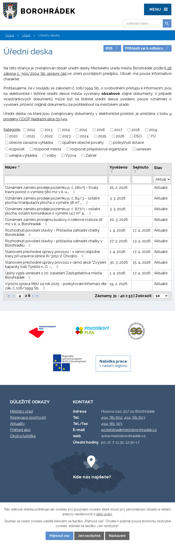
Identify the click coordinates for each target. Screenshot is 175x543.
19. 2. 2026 (118, 284)
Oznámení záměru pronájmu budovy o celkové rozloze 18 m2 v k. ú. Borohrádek (54, 221)
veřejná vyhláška (23, 155)
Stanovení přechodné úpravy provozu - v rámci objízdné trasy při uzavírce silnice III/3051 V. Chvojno (52, 254)
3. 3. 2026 (118, 198)
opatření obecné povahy (83, 143)
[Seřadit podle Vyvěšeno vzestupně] (112, 170)
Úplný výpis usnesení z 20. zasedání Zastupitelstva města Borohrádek (53, 275)
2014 (66, 130)
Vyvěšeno (119, 167)
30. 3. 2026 (119, 262)
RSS (112, 48)
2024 (84, 136)
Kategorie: (12, 129)
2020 (13, 136)
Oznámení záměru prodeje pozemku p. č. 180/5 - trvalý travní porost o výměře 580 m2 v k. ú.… (51, 189)
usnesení (143, 149)
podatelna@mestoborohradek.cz (129, 430)
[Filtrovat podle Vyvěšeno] (120, 180)
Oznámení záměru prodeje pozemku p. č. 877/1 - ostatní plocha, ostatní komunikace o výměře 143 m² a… (52, 211)
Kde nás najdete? (92, 476)
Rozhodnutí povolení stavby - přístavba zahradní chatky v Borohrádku (54, 243)
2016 (101, 130)
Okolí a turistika (23, 436)
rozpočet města (47, 149)
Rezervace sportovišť (28, 417)
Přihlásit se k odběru (147, 48)
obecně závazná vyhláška (31, 143)
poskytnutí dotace (128, 143)
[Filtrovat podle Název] (55, 180)
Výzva (70, 155)
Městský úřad (21, 411)
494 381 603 (134, 417)
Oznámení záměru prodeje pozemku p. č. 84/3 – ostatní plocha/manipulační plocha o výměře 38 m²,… (52, 200)
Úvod (9, 35)
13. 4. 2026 (142, 241)
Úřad (26, 35)
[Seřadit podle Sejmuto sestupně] (135, 172)
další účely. (104, 514)
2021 (31, 136)
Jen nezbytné (89, 536)
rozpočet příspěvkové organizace (98, 149)
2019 (153, 130)
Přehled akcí (20, 430)
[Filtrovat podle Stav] (162, 179)
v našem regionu (113, 363)
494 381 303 (111, 424)
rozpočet (17, 149)
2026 (120, 136)
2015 (83, 130)
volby (51, 155)
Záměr (91, 155)
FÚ (153, 136)
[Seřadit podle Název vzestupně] (19, 166)
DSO (138, 136)
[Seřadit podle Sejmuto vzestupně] (135, 170)
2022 (48, 136)
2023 (66, 136)
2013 (48, 130)
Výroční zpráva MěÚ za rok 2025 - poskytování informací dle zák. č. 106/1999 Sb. (55, 286)
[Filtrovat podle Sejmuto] (142, 180)
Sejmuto (141, 167)
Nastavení (117, 536)
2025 (102, 136)
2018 (135, 130)
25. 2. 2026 (119, 187)
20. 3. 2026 (119, 219)
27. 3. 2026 (118, 241)
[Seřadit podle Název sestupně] (19, 168)
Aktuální (160, 187)
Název (11, 167)
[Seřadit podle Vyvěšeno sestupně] (112, 172)
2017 (118, 130)
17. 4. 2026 (141, 230)
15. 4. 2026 (142, 262)
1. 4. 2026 (117, 230)
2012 (31, 130)
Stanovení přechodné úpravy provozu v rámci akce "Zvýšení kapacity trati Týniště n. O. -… (55, 264)
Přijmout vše (59, 536)
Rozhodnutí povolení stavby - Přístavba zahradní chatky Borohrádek (52, 232)
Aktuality (17, 424)
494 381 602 (111, 417)
